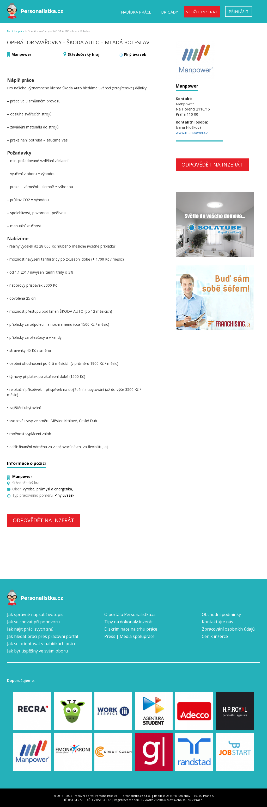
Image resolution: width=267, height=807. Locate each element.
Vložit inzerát (201, 11)
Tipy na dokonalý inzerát (128, 622)
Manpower (21, 54)
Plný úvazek (135, 54)
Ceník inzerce (215, 636)
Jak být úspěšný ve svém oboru (37, 651)
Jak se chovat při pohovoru (33, 622)
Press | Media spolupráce (129, 636)
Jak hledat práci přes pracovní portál (42, 636)
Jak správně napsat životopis (35, 614)
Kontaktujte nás (217, 622)
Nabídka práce (136, 12)
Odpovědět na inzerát (43, 520)
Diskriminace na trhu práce (130, 629)
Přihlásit (238, 11)
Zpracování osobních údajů (228, 629)
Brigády (169, 12)
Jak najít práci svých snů (30, 629)
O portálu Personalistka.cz (130, 614)
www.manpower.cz (192, 132)
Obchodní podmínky (221, 614)
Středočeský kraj (83, 54)
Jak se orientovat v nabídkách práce (41, 643)
